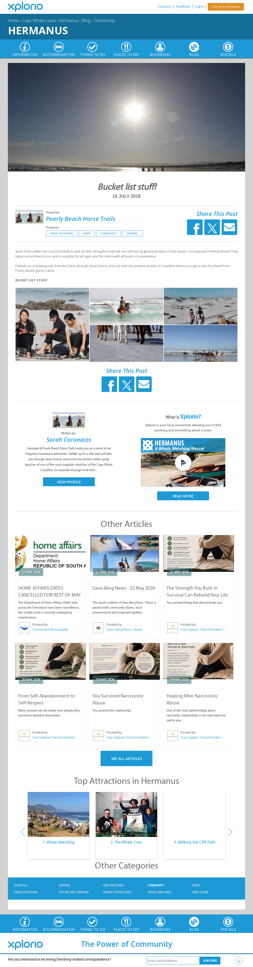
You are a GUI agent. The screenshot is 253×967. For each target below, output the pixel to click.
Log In (199, 6)
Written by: (69, 433)
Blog (86, 20)
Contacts (164, 6)
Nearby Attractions (117, 892)
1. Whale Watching (58, 842)
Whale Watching (159, 892)
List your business (225, 7)
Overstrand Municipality (50, 629)
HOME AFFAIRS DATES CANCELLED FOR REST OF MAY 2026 (49, 595)
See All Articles (126, 758)
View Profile (69, 481)
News (86, 233)
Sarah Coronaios (68, 439)
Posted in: (52, 227)
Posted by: (53, 212)
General (132, 233)
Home (13, 20)
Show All (21, 885)
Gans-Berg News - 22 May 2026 (123, 588)
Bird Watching (113, 885)
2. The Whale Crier (126, 842)
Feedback (183, 6)
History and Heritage (74, 892)
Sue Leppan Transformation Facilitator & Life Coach (203, 629)
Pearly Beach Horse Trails (80, 218)
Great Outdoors (61, 233)
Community (104, 20)
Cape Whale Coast (39, 20)
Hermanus (69, 20)
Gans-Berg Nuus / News (124, 629)
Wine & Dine (200, 892)
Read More (183, 495)
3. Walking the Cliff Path (194, 842)
